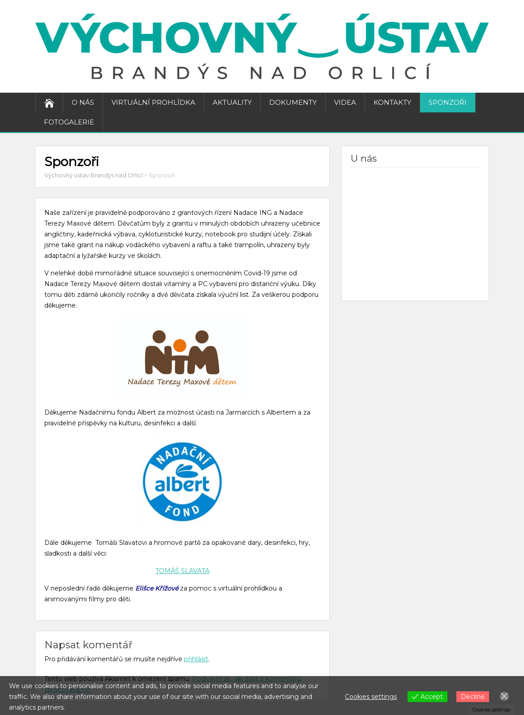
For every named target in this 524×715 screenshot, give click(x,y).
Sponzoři (448, 102)
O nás (83, 102)
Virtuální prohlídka (153, 102)
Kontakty (392, 102)
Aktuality (232, 102)
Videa (345, 102)
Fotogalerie (69, 122)
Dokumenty (293, 102)
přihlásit (196, 659)
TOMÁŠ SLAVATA (182, 571)
